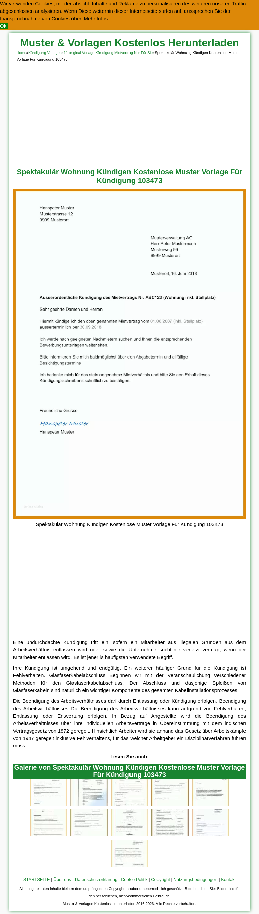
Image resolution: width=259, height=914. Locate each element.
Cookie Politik (134, 879)
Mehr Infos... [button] (98, 18)
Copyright (160, 879)
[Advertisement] (129, 113)
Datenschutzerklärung (96, 879)
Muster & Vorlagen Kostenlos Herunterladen (129, 43)
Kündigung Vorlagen (45, 53)
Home (21, 53)
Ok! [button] (4, 26)
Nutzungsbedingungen (195, 879)
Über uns (62, 879)
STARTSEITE (36, 879)
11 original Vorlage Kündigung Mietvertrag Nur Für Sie (108, 53)
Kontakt (228, 879)
